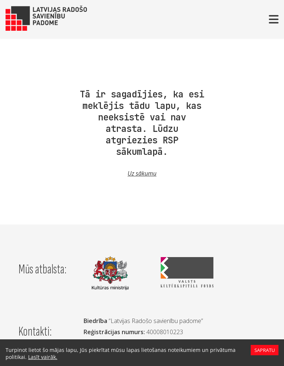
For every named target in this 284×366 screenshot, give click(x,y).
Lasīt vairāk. (40, 356)
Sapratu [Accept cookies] (264, 350)
